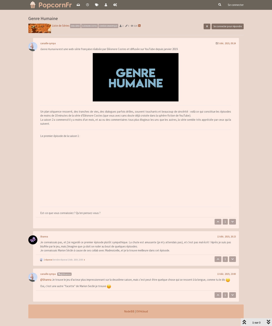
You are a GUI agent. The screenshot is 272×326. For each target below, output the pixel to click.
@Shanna (64, 274)
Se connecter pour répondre (227, 26)
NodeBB (129, 311)
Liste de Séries (61, 25)
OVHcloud (142, 311)
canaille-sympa (48, 43)
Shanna (44, 236)
